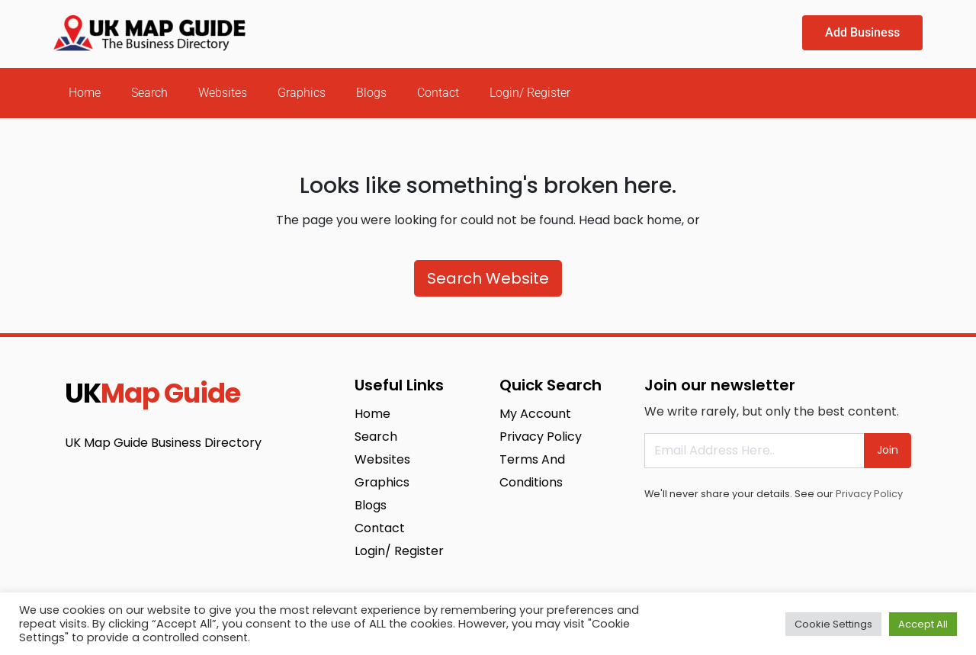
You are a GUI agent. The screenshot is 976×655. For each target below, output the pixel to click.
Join (887, 450)
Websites (222, 92)
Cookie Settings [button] (833, 624)
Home (85, 92)
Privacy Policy (869, 493)
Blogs (371, 92)
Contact (438, 92)
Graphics (302, 92)
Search (149, 92)
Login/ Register (530, 92)
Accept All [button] (923, 624)
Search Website (488, 278)
